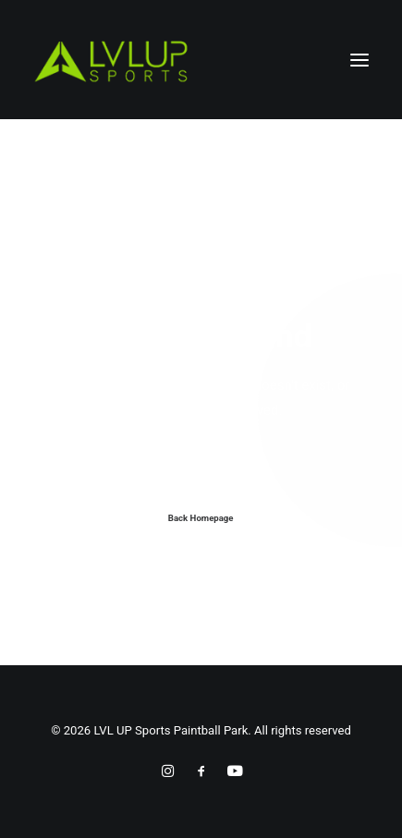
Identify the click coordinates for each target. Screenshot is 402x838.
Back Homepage (201, 518)
